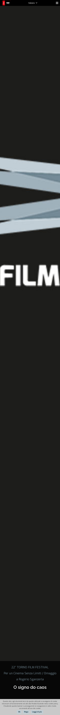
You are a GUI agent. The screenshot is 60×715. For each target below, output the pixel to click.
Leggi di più (37, 712)
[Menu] (57, 3)
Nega (26, 712)
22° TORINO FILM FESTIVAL (30, 667)
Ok (19, 712)
